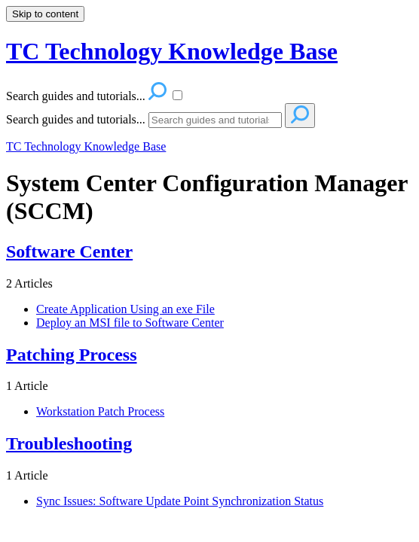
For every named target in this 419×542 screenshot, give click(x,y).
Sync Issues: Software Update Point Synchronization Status (179, 501)
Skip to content (45, 14)
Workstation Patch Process (100, 411)
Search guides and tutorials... (75, 119)
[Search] (215, 120)
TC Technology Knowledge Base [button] (172, 51)
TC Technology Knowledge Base (86, 146)
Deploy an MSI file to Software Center (130, 322)
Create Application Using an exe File (125, 309)
